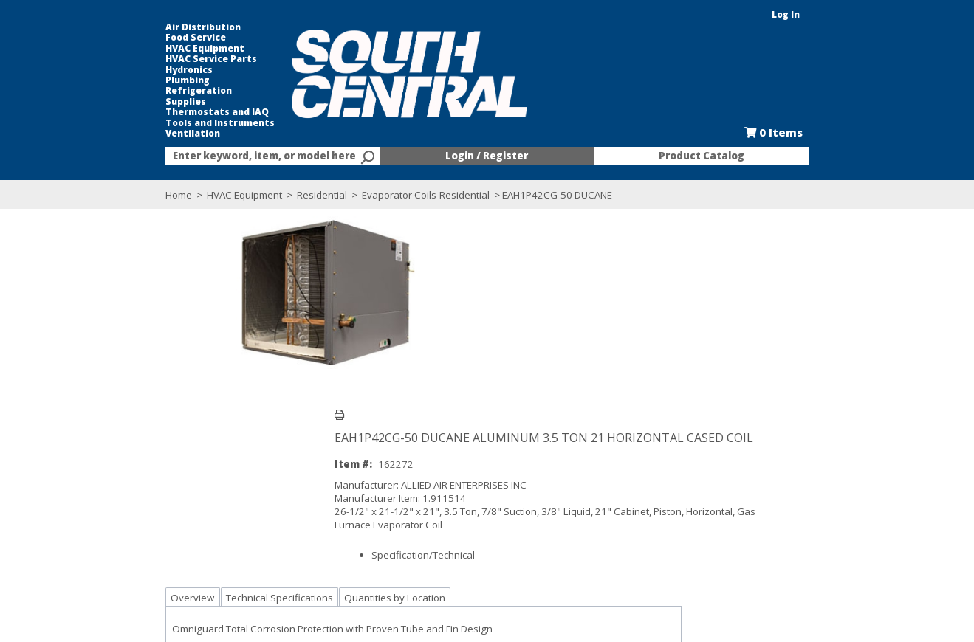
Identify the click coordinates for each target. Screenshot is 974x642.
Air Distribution (126, 27)
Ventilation (116, 133)
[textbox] (214, 156)
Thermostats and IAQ (140, 112)
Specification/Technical (406, 372)
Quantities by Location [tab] (317, 426)
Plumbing (111, 80)
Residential (245, 194)
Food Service (119, 37)
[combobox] (221, 156)
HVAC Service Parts (134, 59)
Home (102, 194)
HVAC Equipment (128, 49)
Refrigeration (122, 91)
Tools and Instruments (143, 123)
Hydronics (112, 70)
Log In (863, 14)
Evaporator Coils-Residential (349, 194)
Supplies (109, 102)
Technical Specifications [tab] (202, 426)
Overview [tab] (115, 426)
